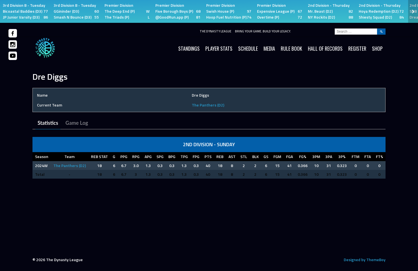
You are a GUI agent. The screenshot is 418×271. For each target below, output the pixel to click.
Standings (189, 48)
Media (269, 48)
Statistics (48, 123)
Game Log (77, 123)
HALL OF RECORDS (325, 48)
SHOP (377, 48)
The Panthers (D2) (208, 105)
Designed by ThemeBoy (365, 260)
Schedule (248, 48)
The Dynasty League (215, 31)
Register (357, 48)
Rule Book (291, 48)
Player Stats (218, 48)
